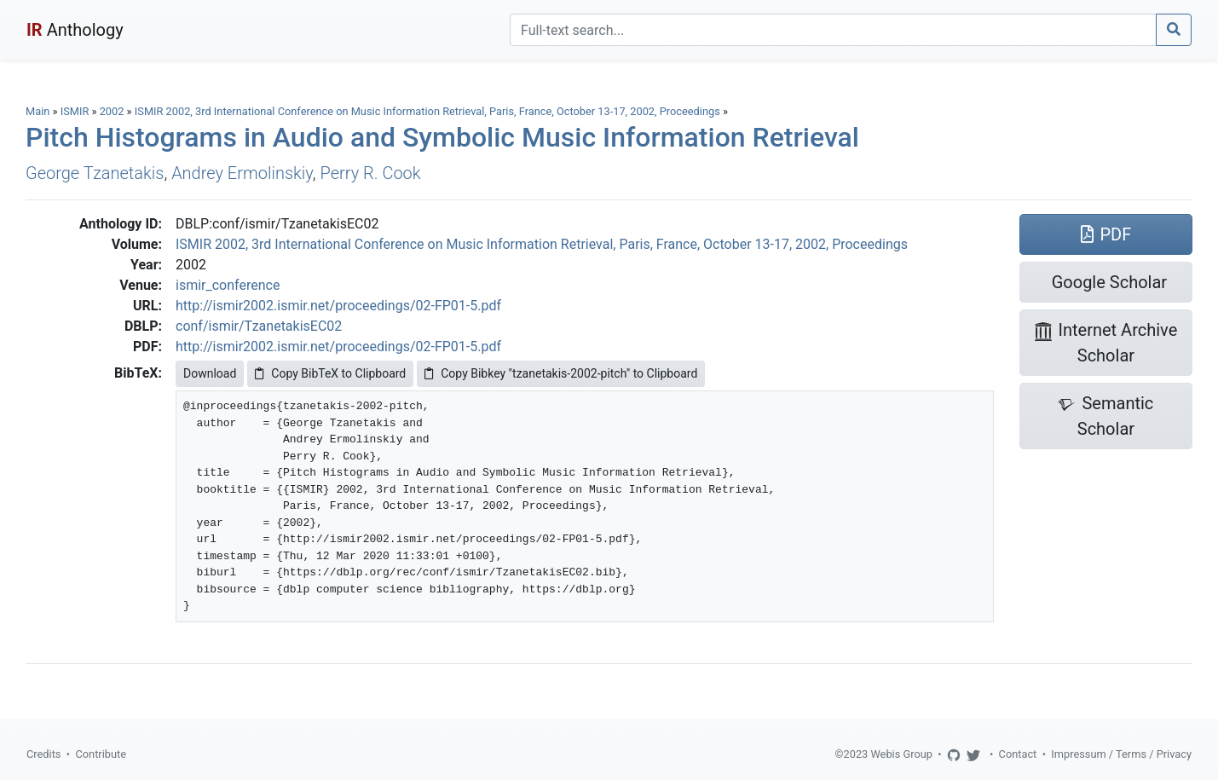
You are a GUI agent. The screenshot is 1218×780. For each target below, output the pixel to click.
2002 (112, 111)
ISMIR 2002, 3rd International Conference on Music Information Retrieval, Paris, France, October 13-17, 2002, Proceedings (429, 111)
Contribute (100, 754)
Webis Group (901, 754)
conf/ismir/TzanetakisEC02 (259, 326)
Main (37, 111)
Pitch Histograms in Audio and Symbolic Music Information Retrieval (442, 137)
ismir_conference (228, 285)
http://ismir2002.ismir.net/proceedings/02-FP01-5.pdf (338, 306)
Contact (1018, 754)
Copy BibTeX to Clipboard (330, 373)
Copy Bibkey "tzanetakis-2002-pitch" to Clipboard (560, 373)
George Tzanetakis (95, 173)
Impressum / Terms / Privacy (1121, 754)
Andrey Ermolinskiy (242, 173)
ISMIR (75, 111)
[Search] (833, 30)
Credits (43, 754)
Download (209, 373)
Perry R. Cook (370, 173)
